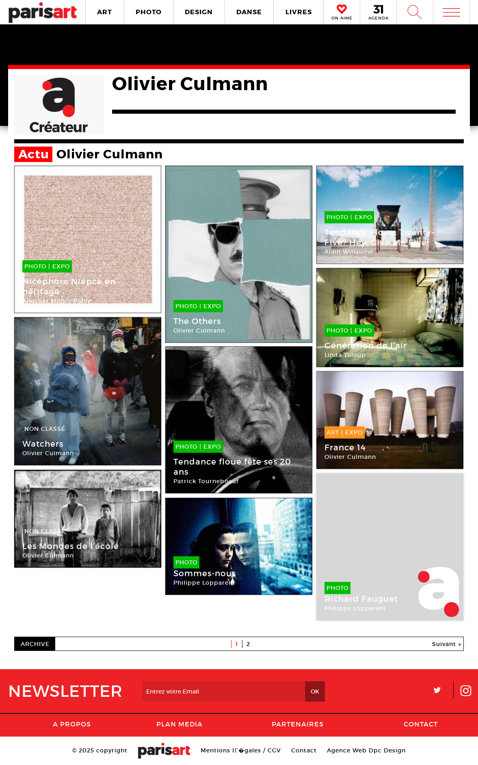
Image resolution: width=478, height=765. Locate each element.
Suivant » (446, 644)
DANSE (249, 12)
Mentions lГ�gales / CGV (241, 750)
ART (104, 12)
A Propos (72, 724)
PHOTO (149, 12)
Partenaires (298, 724)
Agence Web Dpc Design (366, 750)
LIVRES (299, 12)
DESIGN (199, 12)
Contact (421, 724)
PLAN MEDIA (179, 724)
